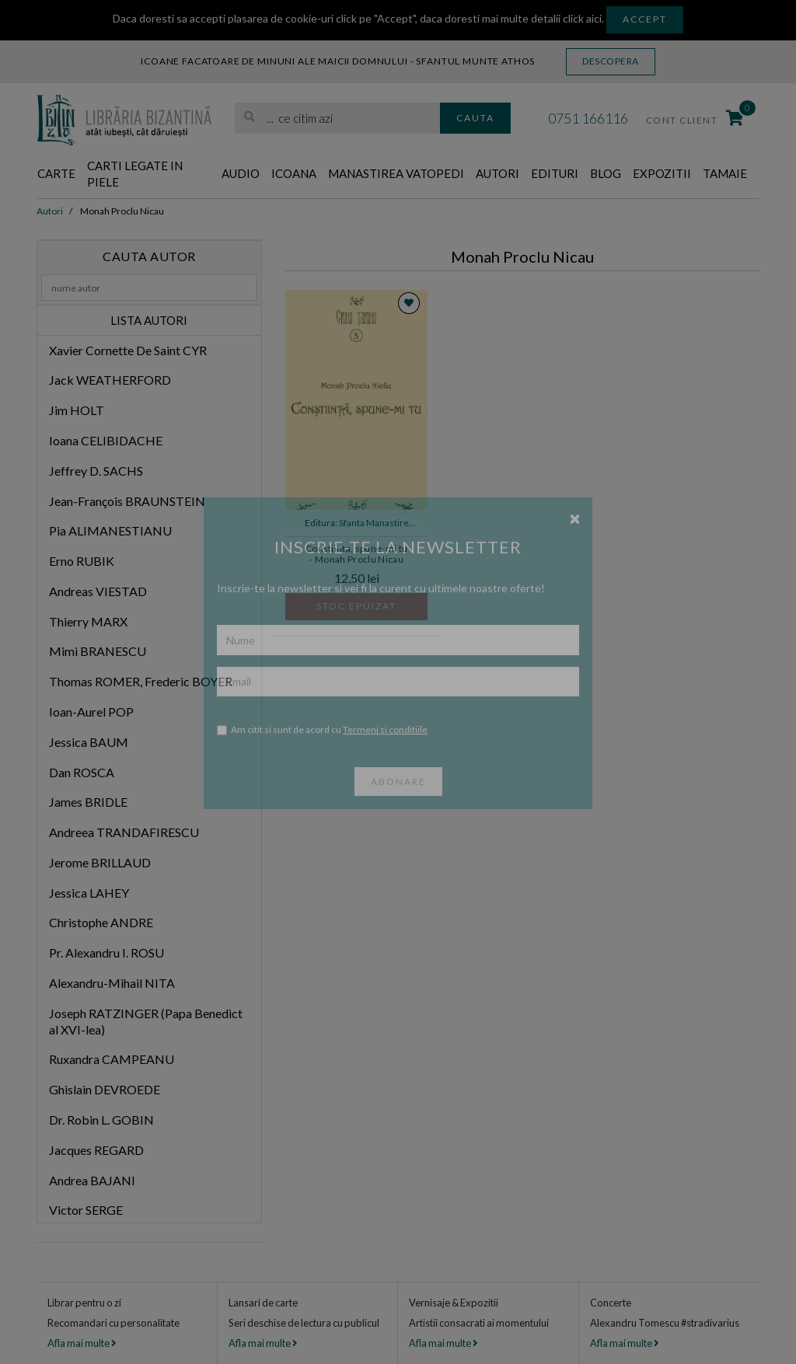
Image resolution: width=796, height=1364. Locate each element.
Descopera (610, 61)
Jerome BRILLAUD (100, 862)
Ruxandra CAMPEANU (111, 1059)
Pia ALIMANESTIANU (110, 530)
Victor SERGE (86, 1209)
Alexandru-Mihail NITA (112, 982)
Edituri (554, 173)
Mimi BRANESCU (97, 651)
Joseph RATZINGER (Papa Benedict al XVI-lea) (146, 1021)
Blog (605, 173)
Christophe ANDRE (101, 922)
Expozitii (662, 173)
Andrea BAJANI (92, 1180)
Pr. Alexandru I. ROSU (106, 952)
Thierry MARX (88, 621)
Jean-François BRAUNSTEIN (127, 501)
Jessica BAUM (88, 741)
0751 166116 (588, 118)
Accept (645, 19)
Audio (241, 173)
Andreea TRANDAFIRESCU (124, 832)
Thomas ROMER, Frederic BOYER (140, 681)
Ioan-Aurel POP (91, 711)
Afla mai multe (81, 1343)
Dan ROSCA (81, 772)
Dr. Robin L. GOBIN (101, 1119)
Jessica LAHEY (89, 892)
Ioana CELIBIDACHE (105, 440)
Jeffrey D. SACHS (96, 470)
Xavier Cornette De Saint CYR (128, 350)
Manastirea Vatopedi (396, 173)
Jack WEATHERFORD (110, 379)
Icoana (293, 173)
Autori (497, 173)
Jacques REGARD (96, 1149)
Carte (56, 173)
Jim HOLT (76, 410)
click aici (582, 18)
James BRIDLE (88, 801)
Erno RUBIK (81, 560)
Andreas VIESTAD (98, 591)
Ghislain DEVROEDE (104, 1089)
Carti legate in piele (135, 174)
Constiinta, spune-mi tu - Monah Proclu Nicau (356, 554)
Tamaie (725, 173)
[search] (337, 118)
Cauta (475, 118)
